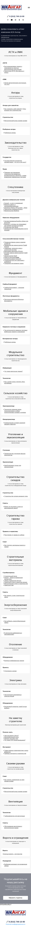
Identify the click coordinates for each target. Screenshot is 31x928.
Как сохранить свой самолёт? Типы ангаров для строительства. (15, 109)
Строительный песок (10, 576)
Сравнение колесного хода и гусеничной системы (13, 249)
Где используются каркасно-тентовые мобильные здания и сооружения (15, 331)
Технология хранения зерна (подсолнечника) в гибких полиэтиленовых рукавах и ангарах (15, 411)
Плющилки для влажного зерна (13, 263)
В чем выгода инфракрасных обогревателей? (13, 633)
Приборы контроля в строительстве (15, 753)
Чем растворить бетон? (11, 735)
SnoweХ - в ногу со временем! (13, 203)
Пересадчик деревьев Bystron (13, 209)
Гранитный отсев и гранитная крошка (15, 582)
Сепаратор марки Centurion (12, 259)
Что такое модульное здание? (13, 371)
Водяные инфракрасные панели (14, 660)
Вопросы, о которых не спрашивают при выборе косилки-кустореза (15, 224)
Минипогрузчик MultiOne (11, 210)
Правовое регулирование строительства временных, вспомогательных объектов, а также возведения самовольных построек (15, 175)
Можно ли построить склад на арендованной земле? (13, 507)
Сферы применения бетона (12, 580)
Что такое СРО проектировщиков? (14, 740)
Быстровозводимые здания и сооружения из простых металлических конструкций (13, 68)
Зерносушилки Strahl (10, 256)
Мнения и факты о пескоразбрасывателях (11, 205)
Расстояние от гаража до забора (14, 535)
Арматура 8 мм (8, 585)
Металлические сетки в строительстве (16, 583)
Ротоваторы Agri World (11, 227)
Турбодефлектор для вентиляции (14, 816)
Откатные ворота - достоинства (12, 854)
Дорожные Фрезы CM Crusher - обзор (15, 207)
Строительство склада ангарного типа (16, 496)
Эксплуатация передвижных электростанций (12, 695)
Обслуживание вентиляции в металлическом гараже (13, 827)
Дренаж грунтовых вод (11, 738)
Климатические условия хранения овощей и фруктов (14, 423)
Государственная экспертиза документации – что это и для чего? (15, 161)
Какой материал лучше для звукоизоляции (12, 466)
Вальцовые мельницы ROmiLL (13, 251)
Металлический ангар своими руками (15, 120)
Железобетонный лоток (11, 737)
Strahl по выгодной (11, 257)
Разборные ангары (10, 132)
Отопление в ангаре (10, 671)
